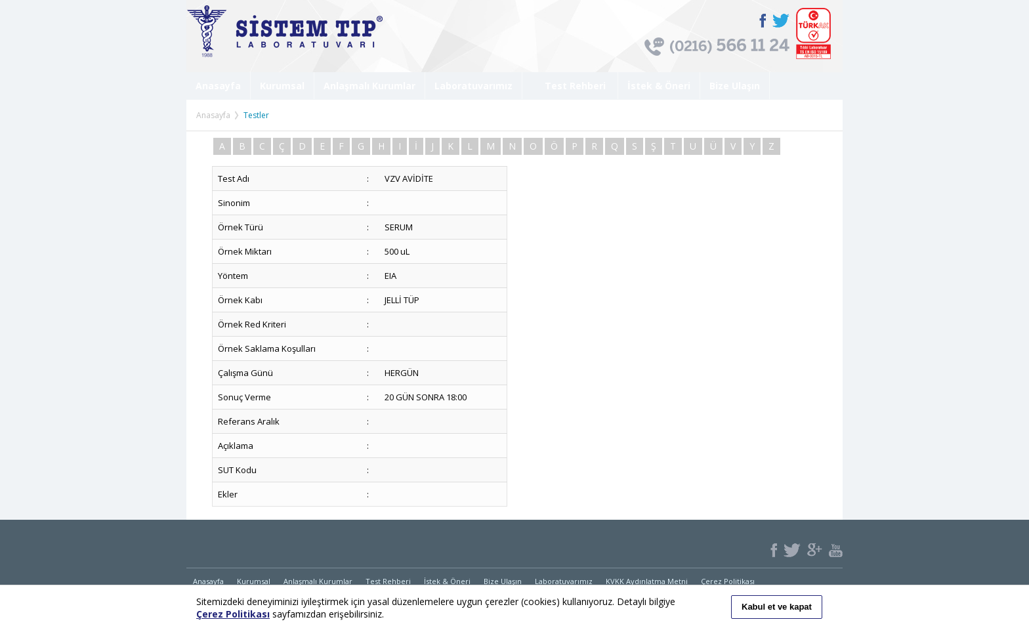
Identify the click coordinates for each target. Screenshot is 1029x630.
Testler (256, 115)
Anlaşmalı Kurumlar (369, 85)
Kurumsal (282, 85)
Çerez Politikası (728, 581)
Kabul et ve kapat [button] (777, 607)
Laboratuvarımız (473, 85)
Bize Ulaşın (734, 85)
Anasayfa (218, 85)
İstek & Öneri (658, 85)
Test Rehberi (570, 85)
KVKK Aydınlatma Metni (647, 581)
